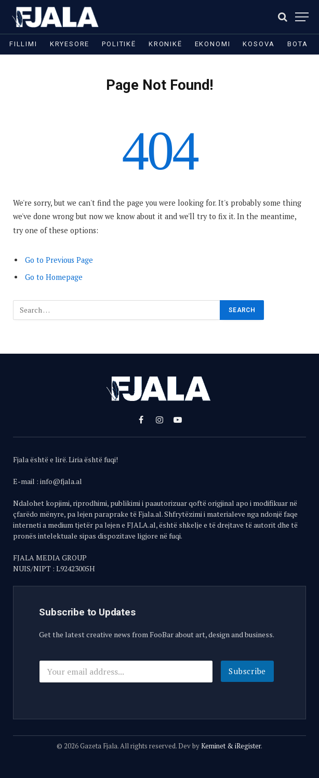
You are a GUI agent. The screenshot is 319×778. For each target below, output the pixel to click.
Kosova (259, 44)
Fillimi (23, 44)
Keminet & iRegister (231, 745)
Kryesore (70, 44)
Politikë (119, 44)
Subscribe (247, 671)
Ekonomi (213, 44)
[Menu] (302, 17)
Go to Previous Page (59, 260)
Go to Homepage (54, 277)
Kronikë (165, 44)
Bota (297, 44)
